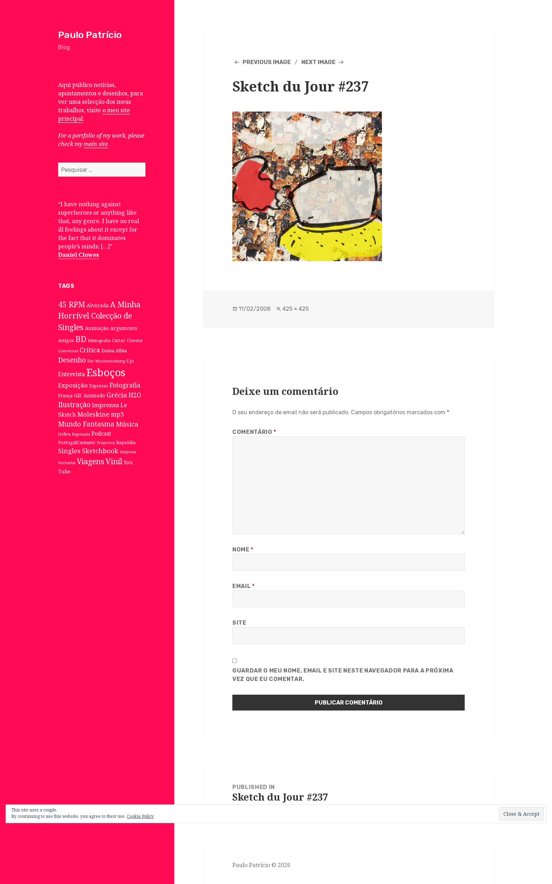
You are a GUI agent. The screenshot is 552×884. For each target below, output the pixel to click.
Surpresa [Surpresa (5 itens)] (128, 451)
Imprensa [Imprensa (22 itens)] (105, 405)
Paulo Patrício (90, 34)
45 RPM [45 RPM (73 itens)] (71, 304)
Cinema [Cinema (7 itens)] (135, 340)
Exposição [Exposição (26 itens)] (73, 385)
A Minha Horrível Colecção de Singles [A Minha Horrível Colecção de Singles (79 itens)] (99, 315)
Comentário (254, 432)
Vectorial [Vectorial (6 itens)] (66, 462)
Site (239, 622)
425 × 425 (295, 308)
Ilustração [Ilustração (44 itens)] (74, 404)
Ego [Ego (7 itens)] (130, 361)
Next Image (318, 62)
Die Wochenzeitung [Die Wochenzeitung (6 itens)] (106, 361)
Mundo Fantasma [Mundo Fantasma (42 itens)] (86, 424)
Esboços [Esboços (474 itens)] (105, 372)
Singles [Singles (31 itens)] (69, 451)
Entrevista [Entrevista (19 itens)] (71, 374)
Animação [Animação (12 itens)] (97, 328)
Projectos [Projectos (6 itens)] (106, 442)
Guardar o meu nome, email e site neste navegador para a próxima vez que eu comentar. (342, 674)
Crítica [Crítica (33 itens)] (90, 350)
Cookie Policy (140, 816)
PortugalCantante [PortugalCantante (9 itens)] (76, 442)
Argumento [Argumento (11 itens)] (123, 328)
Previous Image (267, 62)
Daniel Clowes (78, 255)
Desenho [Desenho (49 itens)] (72, 360)
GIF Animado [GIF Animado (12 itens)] (89, 395)
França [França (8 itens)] (65, 396)
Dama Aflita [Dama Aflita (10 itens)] (114, 350)
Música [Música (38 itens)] (127, 423)
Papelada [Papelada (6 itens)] (81, 434)
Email (243, 586)
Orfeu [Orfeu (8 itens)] (64, 434)
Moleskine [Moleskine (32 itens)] (93, 414)
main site (96, 144)
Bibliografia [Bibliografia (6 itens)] (99, 340)
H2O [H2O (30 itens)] (134, 395)
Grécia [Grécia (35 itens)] (117, 394)
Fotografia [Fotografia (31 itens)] (124, 385)
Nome (242, 549)
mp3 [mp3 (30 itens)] (117, 414)
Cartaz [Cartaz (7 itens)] (118, 340)
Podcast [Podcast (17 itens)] (101, 433)
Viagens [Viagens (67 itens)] (90, 461)
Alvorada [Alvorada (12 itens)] (98, 305)
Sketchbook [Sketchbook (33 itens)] (100, 451)
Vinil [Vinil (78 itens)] (114, 461)
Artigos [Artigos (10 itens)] (66, 340)
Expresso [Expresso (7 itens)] (98, 386)
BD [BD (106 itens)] (81, 339)
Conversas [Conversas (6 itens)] (68, 350)
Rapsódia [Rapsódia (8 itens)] (126, 443)
